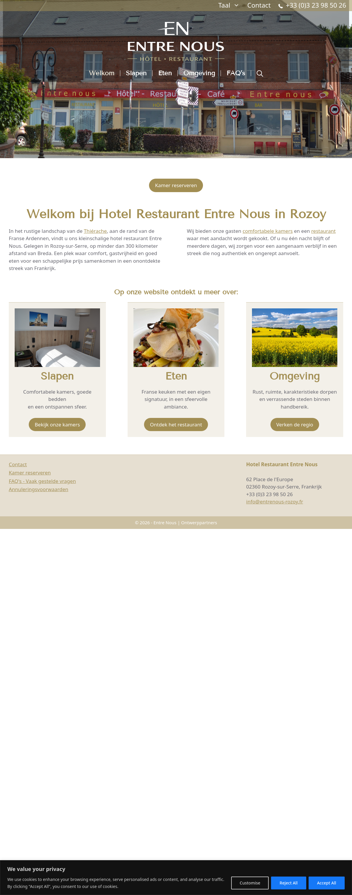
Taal (230, 5)
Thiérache (95, 231)
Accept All (326, 883)
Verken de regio (294, 424)
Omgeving (199, 73)
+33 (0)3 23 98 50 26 (312, 6)
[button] (260, 73)
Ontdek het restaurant (176, 424)
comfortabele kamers (268, 231)
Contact (259, 5)
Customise (250, 883)
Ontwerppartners (199, 522)
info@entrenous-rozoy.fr (274, 501)
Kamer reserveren (176, 185)
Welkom (101, 73)
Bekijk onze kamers (57, 424)
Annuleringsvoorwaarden (38, 489)
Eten (165, 73)
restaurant (323, 231)
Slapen (136, 73)
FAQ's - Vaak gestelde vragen (42, 481)
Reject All (288, 883)
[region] (176, 877)
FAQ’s (235, 73)
